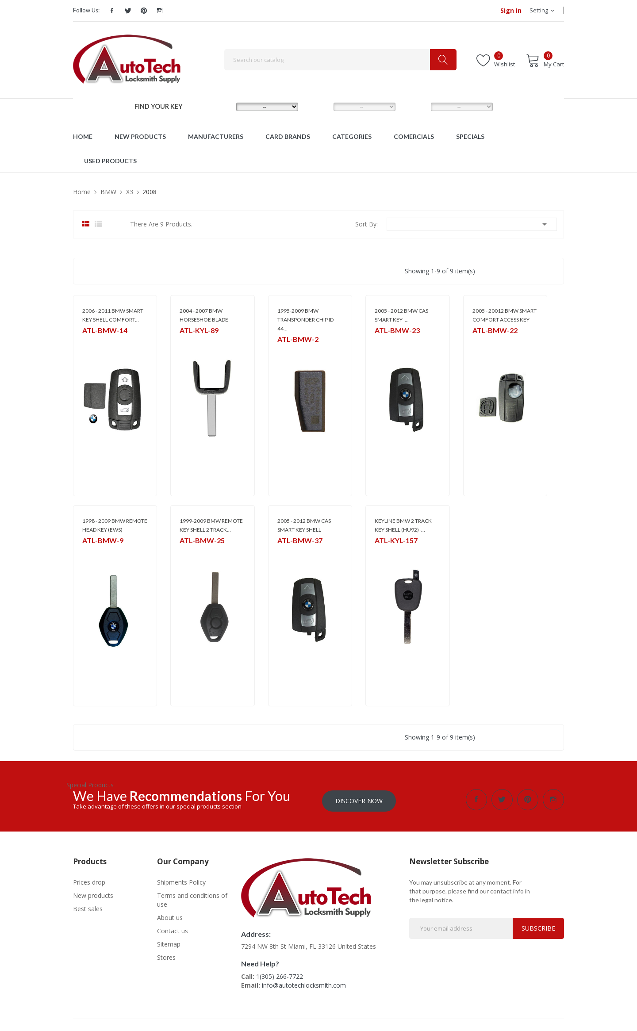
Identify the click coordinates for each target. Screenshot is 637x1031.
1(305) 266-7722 (279, 975)
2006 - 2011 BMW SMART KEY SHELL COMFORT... (112, 315)
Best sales (88, 907)
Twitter (127, 10)
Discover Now (359, 799)
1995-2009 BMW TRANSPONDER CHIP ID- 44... (306, 319)
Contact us (172, 929)
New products (93, 894)
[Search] (340, 59)
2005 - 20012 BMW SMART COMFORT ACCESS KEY (504, 315)
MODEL (321, 107)
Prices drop (89, 881)
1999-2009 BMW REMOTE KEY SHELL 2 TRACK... (211, 525)
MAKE (221, 107)
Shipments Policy (181, 881)
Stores (166, 956)
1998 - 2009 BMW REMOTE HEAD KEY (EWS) (114, 525)
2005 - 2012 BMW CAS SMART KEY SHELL (304, 525)
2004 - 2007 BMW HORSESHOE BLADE (204, 315)
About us (170, 916)
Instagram (159, 10)
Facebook (111, 10)
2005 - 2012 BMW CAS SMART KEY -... (401, 315)
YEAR (415, 107)
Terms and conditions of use (192, 898)
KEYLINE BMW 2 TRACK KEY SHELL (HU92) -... (403, 525)
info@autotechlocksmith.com (304, 984)
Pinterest (143, 10)
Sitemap (168, 943)
